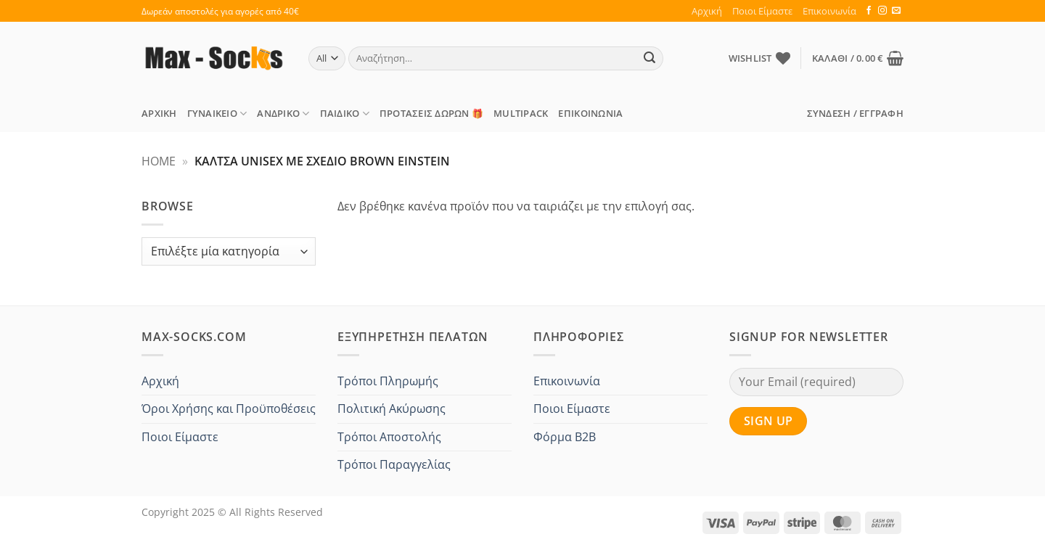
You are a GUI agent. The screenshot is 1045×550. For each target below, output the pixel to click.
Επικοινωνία (829, 10)
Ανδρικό (283, 113)
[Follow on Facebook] (868, 11)
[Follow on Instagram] (882, 11)
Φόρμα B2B (564, 437)
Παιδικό (344, 113)
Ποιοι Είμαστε (762, 10)
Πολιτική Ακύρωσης (391, 408)
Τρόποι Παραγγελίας (394, 464)
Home (159, 161)
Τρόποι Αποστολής (389, 437)
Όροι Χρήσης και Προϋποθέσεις (229, 408)
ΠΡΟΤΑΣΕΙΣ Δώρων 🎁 (431, 113)
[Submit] (650, 58)
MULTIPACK (520, 113)
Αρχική (707, 10)
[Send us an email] (896, 11)
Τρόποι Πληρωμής (387, 381)
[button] (857, 58)
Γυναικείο (217, 113)
